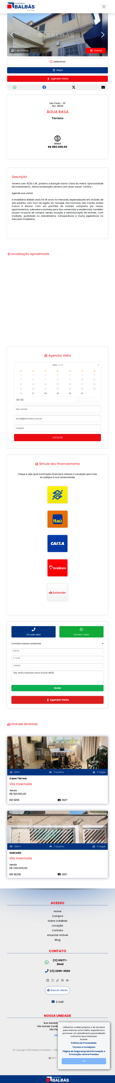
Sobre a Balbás (57, 921)
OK (83, 1061)
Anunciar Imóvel (57, 935)
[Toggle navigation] (104, 7)
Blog (57, 940)
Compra (57, 916)
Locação (57, 925)
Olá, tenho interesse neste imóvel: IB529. (57, 676)
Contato (57, 930)
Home (57, 911)
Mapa (57, 70)
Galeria (96, 50)
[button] (57, 643)
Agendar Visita (57, 78)
